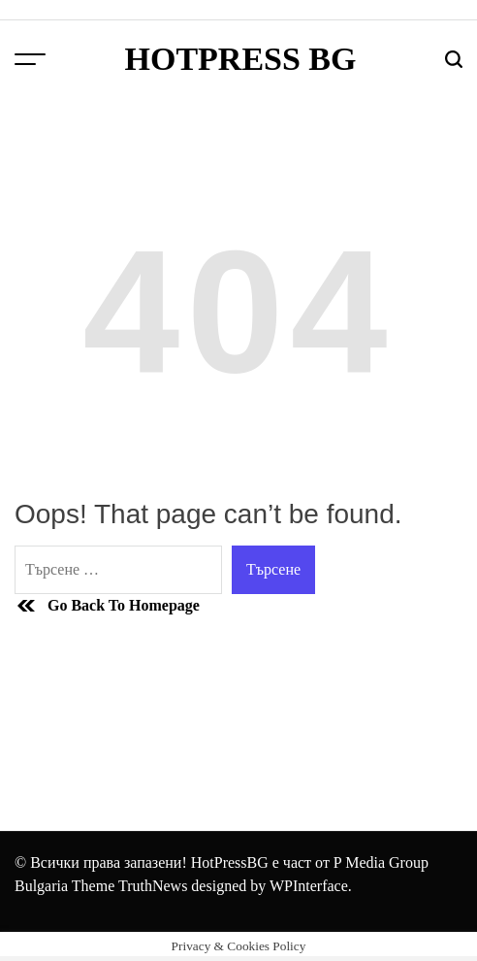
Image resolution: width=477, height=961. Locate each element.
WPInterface (309, 886)
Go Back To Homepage (107, 605)
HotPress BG (240, 59)
